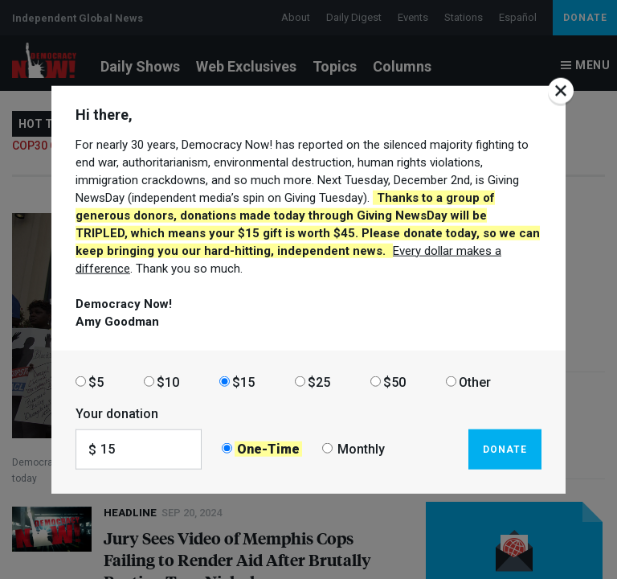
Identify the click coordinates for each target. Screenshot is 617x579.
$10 (168, 381)
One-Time (268, 449)
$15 (243, 381)
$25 (319, 381)
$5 (96, 381)
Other (475, 381)
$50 (394, 381)
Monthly (361, 449)
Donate (505, 448)
